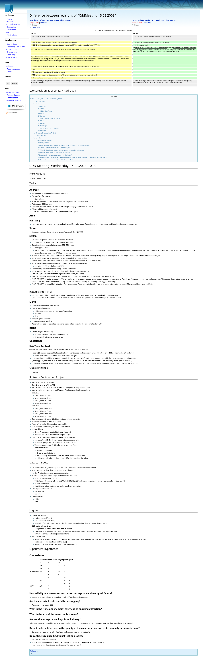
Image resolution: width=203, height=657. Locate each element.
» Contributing (11, 49)
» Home (9, 19)
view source (65, 20)
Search (8, 77)
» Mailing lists (11, 35)
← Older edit (35, 27)
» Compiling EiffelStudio (15, 46)
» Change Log (11, 52)
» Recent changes (13, 69)
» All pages (10, 66)
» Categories (11, 27)
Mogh (32, 22)
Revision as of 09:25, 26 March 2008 (44, 20)
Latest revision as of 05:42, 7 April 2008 (148, 20)
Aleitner (135, 22)
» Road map (10, 54)
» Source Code (11, 44)
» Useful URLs (11, 57)
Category (34, 651)
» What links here (12, 92)
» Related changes (13, 95)
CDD (34, 653)
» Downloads (11, 29)
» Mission (9, 21)
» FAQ (8, 32)
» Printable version (13, 100)
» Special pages (12, 97)
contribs (43, 22)
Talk (36, 22)
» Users (9, 71)
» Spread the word (13, 24)
